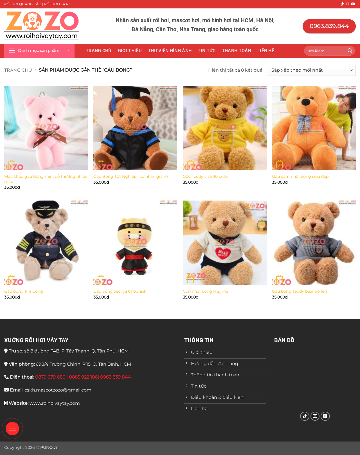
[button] (39, 51)
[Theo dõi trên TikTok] (342, 4)
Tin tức (206, 50)
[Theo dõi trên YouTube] (353, 4)
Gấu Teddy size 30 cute (205, 176)
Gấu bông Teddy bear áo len (299, 291)
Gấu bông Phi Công (23, 291)
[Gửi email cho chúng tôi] (347, 4)
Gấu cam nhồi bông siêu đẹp (300, 176)
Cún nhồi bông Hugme (205, 291)
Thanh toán (236, 50)
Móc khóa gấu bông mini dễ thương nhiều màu (45, 179)
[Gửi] (350, 51)
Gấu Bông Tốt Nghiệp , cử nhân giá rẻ (130, 176)
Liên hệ (265, 50)
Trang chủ (99, 50)
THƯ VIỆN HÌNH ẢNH (170, 50)
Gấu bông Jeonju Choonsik (119, 291)
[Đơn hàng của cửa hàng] (312, 70)
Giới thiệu (130, 50)
